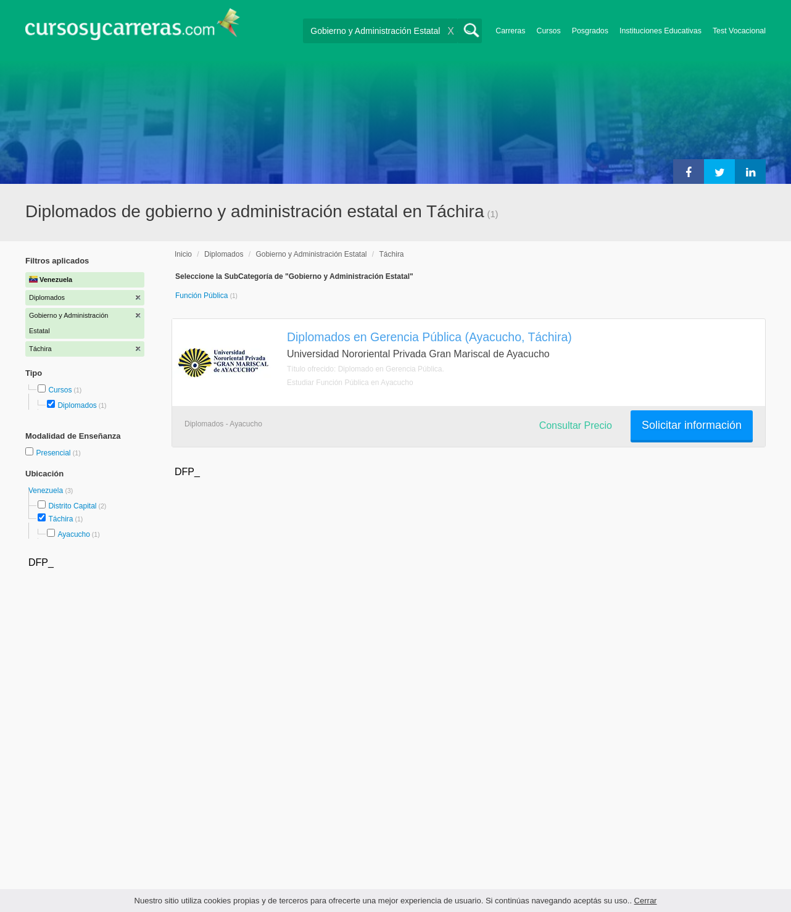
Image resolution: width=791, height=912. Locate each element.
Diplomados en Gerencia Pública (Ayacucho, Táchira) (429, 337)
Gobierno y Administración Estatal (311, 254)
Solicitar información (692, 425)
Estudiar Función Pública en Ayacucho (350, 382)
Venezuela (46, 490)
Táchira (60, 519)
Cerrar (645, 900)
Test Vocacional (739, 31)
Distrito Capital (72, 506)
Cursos (548, 31)
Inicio (183, 254)
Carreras (510, 31)
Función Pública (202, 295)
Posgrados (590, 31)
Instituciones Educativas (660, 31)
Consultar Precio (575, 425)
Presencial (54, 453)
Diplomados (76, 405)
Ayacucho (73, 534)
